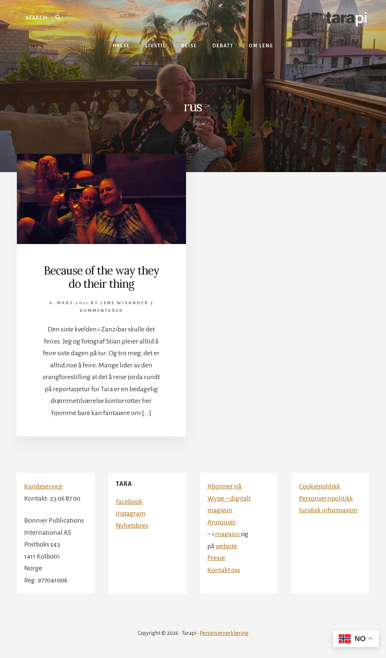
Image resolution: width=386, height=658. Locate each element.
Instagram (131, 513)
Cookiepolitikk (319, 486)
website (226, 546)
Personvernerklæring (224, 633)
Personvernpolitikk (326, 498)
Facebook (129, 501)
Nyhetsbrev (132, 525)
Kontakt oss (223, 570)
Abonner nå (224, 486)
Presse (216, 557)
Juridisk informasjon (328, 510)
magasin (228, 534)
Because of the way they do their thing (101, 277)
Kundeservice (43, 486)
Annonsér (221, 522)
